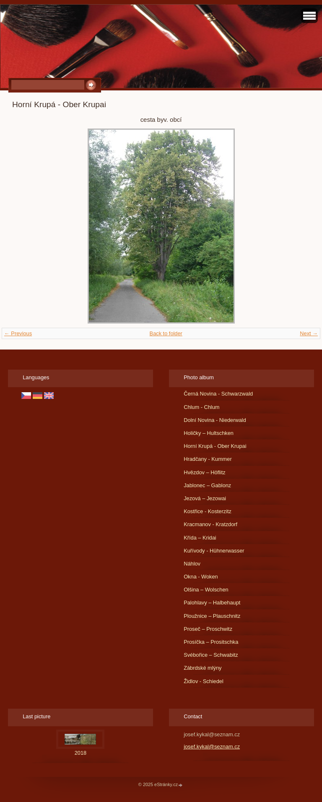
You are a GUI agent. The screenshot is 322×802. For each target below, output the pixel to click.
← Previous (18, 333)
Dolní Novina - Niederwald (215, 420)
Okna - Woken (201, 576)
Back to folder (166, 333)
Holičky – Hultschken (209, 433)
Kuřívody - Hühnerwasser (214, 551)
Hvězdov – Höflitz (205, 472)
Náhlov (192, 563)
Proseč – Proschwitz (208, 629)
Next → (309, 333)
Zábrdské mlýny (202, 668)
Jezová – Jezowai (205, 498)
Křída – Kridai (200, 538)
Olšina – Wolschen (206, 589)
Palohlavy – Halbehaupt (212, 602)
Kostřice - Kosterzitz (207, 511)
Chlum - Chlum (201, 407)
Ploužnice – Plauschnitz (212, 616)
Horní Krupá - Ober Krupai (215, 446)
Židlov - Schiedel (203, 681)
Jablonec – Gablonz (207, 485)
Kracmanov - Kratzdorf (210, 524)
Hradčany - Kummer (208, 459)
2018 (80, 753)
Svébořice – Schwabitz (211, 655)
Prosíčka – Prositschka (211, 642)
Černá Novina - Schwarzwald (218, 394)
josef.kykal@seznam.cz (212, 746)
